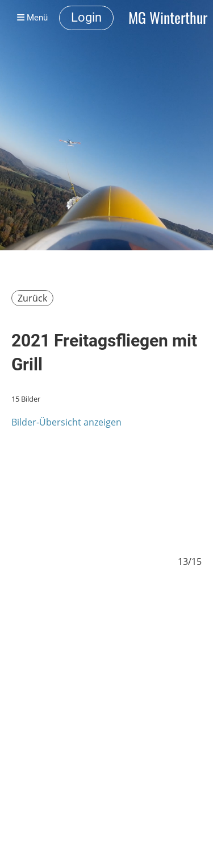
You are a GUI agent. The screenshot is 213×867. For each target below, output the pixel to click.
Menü (32, 18)
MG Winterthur (167, 17)
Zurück (32, 298)
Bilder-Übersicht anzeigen (66, 422)
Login (86, 17)
